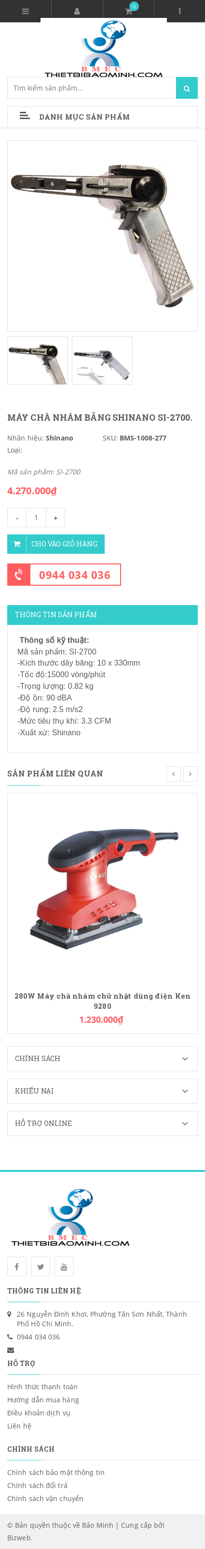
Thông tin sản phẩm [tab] (56, 614)
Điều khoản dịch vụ (38, 1412)
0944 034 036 (74, 574)
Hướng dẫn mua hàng (43, 1399)
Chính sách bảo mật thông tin (56, 1472)
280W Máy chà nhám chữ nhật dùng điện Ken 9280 (102, 1001)
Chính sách (106, 1059)
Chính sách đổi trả (37, 1485)
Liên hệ (19, 1425)
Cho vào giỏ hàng (52, 544)
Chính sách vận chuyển (45, 1498)
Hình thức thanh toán (42, 1386)
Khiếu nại (106, 1091)
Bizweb (19, 1537)
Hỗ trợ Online (106, 1123)
